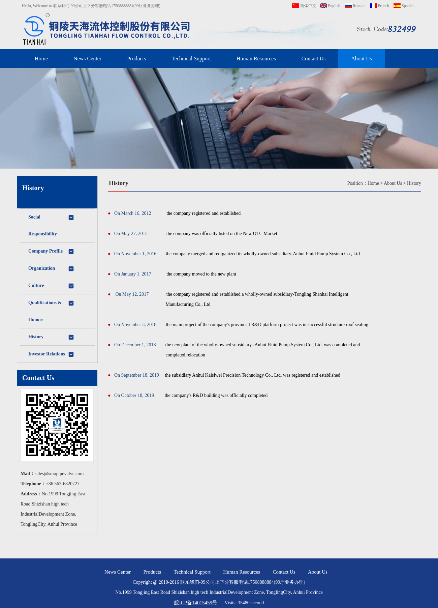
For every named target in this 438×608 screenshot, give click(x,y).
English (330, 5)
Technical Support (191, 58)
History (51, 337)
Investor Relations (51, 354)
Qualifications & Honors (51, 311)
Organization (51, 268)
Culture (51, 286)
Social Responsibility (51, 225)
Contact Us (314, 58)
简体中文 (304, 5)
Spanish (404, 5)
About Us (361, 58)
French (379, 5)
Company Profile (51, 251)
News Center (87, 58)
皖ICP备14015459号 (195, 602)
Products (136, 58)
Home (41, 58)
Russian (355, 5)
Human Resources (256, 58)
